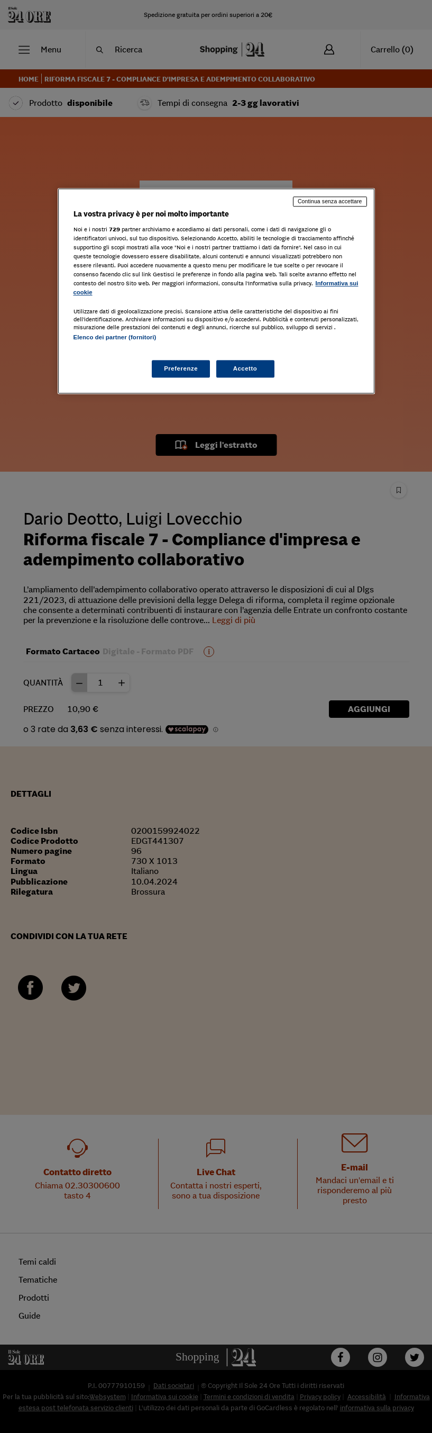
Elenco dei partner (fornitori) (115, 338)
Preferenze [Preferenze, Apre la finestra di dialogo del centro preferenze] (181, 368)
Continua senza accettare (330, 201)
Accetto (245, 368)
